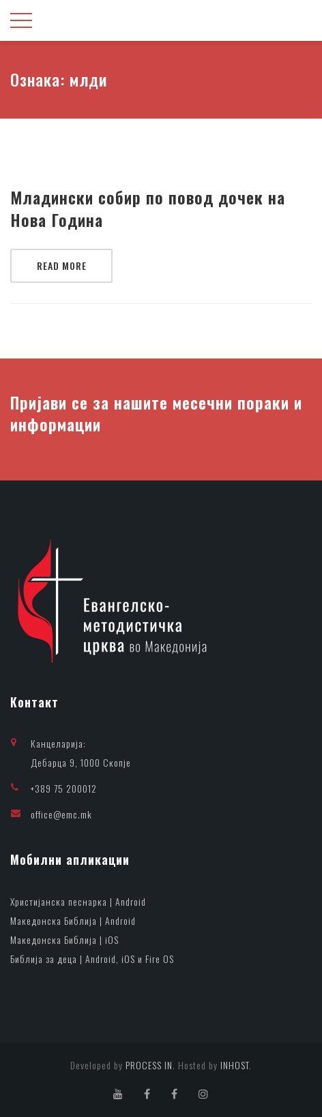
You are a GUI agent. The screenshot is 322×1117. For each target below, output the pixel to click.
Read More (62, 265)
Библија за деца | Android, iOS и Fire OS (92, 958)
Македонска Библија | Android (73, 920)
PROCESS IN (149, 1065)
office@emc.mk (61, 814)
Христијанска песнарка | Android (78, 901)
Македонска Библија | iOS (64, 939)
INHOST (234, 1065)
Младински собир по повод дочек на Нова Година (147, 209)
